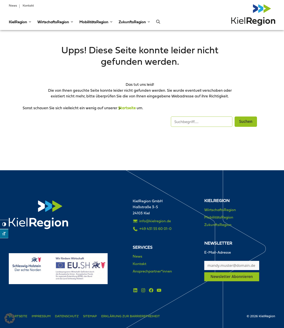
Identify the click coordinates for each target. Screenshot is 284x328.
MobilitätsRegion (96, 22)
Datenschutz (67, 316)
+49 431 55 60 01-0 (155, 229)
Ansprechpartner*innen (152, 271)
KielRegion (20, 22)
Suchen (245, 121)
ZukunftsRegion (135, 22)
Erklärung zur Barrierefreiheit (130, 316)
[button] (29, 22)
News (13, 5)
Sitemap (90, 316)
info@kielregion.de (155, 221)
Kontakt (28, 5)
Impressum (41, 316)
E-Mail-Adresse (217, 252)
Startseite (127, 108)
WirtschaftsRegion (55, 22)
